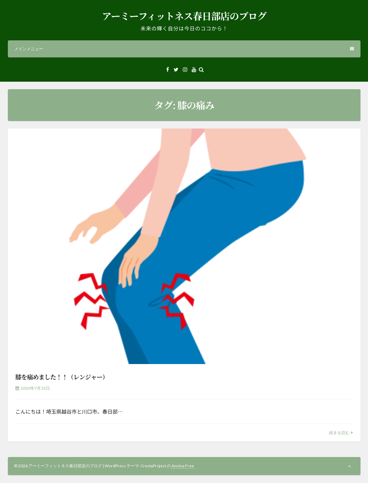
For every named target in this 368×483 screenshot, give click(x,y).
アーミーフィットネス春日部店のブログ (184, 16)
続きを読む (339, 432)
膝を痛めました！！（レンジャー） (61, 376)
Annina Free (183, 465)
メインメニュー (184, 48)
